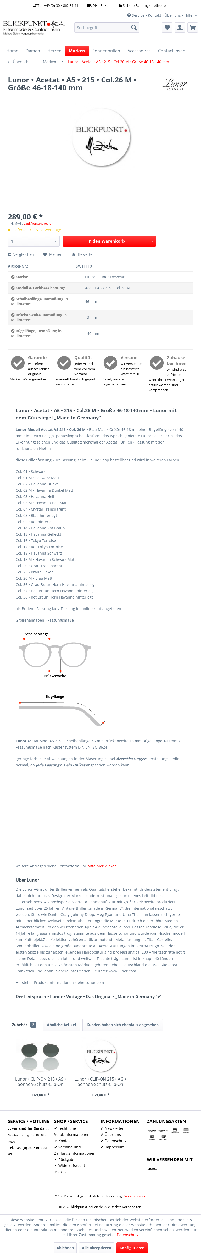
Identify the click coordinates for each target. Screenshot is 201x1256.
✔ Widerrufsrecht (69, 1165)
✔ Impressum (112, 1146)
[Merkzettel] (167, 27)
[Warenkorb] (192, 27)
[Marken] (77, 51)
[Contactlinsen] (171, 51)
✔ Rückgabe (64, 1159)
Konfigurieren (132, 1247)
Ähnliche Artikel (61, 1024)
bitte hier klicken (102, 866)
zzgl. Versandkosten (38, 223)
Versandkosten (135, 1196)
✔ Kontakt (63, 1140)
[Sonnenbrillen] (106, 51)
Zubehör (24, 1024)
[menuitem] (107, 27)
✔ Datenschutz (113, 1140)
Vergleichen (21, 254)
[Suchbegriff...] (107, 27)
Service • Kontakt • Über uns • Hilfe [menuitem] (160, 15)
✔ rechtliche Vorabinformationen (72, 1131)
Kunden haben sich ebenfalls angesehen (123, 1024)
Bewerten (83, 254)
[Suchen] (134, 27)
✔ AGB (60, 1171)
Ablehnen (65, 1247)
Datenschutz (128, 1234)
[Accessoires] (139, 51)
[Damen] (33, 51)
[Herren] (54, 51)
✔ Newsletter (112, 1128)
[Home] (12, 51)
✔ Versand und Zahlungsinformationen (75, 1150)
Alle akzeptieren (96, 1247)
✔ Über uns (110, 1134)
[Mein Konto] (180, 27)
